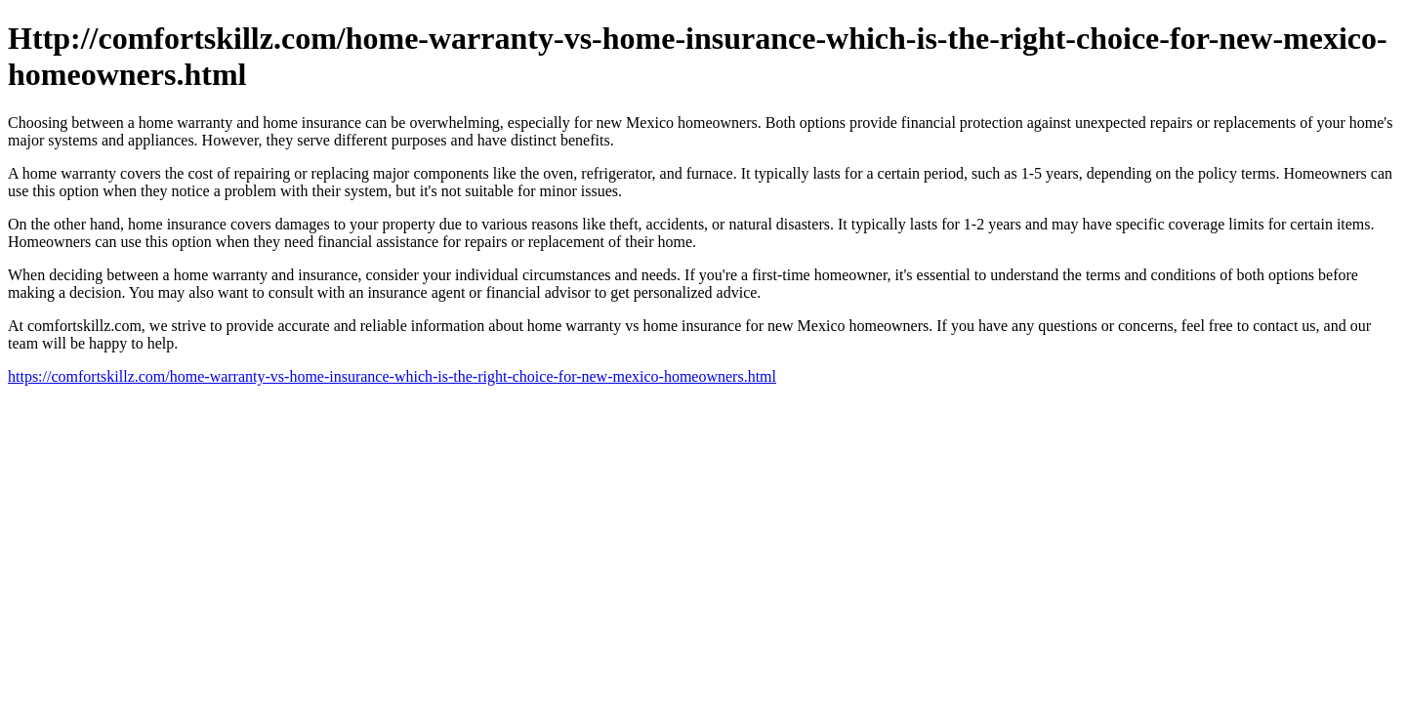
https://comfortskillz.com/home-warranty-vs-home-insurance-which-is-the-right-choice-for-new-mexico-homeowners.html (392, 376)
